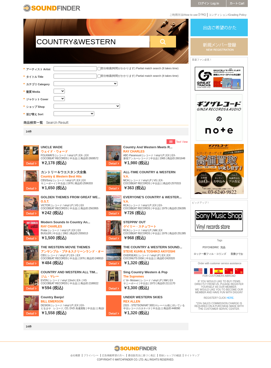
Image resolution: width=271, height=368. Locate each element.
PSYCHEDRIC (211, 247)
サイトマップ (191, 355)
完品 (222, 247)
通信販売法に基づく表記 (141, 355)
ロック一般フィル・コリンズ (210, 253)
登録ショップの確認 (170, 355)
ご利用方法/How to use (184, 14)
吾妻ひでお (237, 253)
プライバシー (91, 355)
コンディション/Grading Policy (228, 14)
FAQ (203, 14)
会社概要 (75, 355)
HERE (230, 297)
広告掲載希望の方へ (113, 355)
